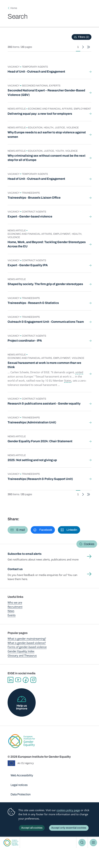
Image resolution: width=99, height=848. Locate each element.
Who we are (15, 602)
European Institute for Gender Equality (11, 842)
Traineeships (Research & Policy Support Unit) (40, 479)
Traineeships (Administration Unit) (32, 422)
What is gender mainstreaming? (27, 638)
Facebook (26, 680)
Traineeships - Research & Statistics (33, 303)
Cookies (89, 543)
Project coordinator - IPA (25, 340)
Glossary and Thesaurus (22, 655)
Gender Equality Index (21, 651)
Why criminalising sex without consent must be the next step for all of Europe (46, 158)
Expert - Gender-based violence (30, 216)
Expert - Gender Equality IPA (28, 265)
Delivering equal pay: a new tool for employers (40, 113)
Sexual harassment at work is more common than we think (44, 365)
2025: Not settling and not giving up (32, 460)
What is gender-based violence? (27, 643)
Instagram (33, 680)
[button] (18, 529)
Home (13, 8)
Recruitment (15, 606)
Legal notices (19, 784)
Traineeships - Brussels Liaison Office (34, 197)
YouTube (18, 680)
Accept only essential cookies (68, 827)
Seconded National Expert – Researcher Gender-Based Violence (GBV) (46, 92)
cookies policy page (68, 810)
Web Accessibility (22, 775)
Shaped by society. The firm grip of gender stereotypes (45, 284)
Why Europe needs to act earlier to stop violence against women (47, 134)
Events (12, 615)
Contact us (15, 569)
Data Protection (21, 794)
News (11, 611)
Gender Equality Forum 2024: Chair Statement (40, 441)
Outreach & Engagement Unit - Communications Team (46, 321)
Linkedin (10, 680)
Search (82, 842)
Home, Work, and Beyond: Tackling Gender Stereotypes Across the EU (47, 244)
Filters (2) (83, 37)
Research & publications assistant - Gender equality (44, 403)
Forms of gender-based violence (27, 647)
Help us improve (21, 707)
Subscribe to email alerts (24, 553)
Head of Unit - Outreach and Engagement (36, 71)
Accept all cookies (32, 827)
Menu (93, 842)
